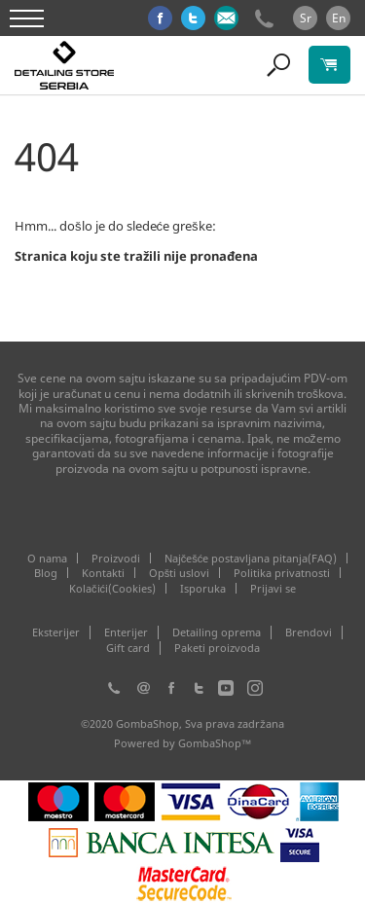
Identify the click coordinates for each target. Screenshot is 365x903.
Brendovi (308, 632)
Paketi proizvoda (217, 648)
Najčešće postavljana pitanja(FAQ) (251, 558)
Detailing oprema (216, 632)
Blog (45, 572)
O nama (47, 558)
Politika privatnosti (282, 572)
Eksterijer (56, 632)
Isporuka (203, 588)
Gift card (128, 648)
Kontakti (103, 572)
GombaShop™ (215, 743)
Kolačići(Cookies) (112, 588)
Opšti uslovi (179, 572)
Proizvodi (115, 558)
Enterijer (126, 632)
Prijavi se (273, 588)
